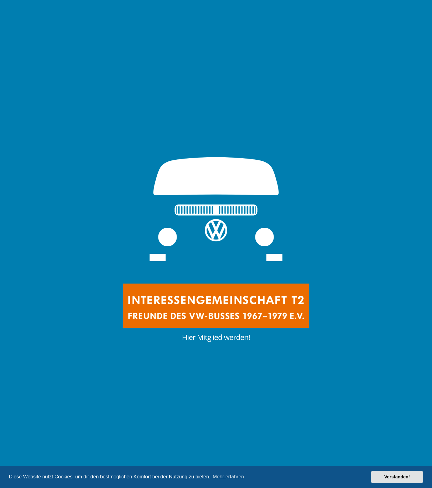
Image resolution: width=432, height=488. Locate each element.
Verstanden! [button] (397, 476)
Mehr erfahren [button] (228, 476)
